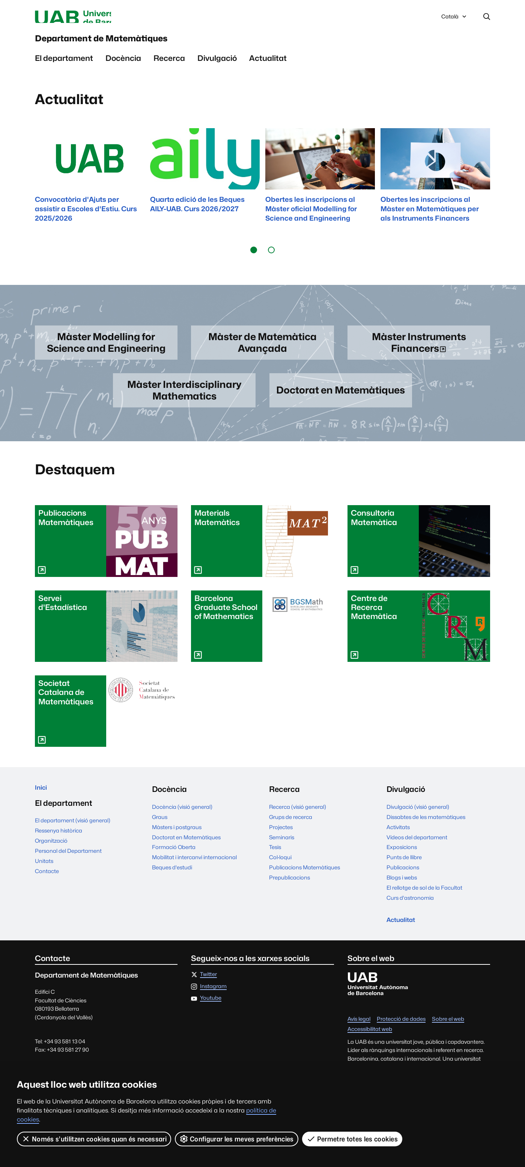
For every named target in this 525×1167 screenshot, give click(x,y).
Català (454, 20)
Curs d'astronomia (410, 913)
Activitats (398, 842)
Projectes (281, 842)
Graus (159, 831)
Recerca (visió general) (297, 821)
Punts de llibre (404, 872)
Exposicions (402, 862)
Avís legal (358, 1037)
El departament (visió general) (72, 839)
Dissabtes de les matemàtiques (426, 831)
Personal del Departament (68, 869)
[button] (253, 259)
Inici (42, 804)
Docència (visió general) (182, 821)
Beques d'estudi (172, 882)
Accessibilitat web (369, 1047)
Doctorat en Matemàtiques (186, 852)
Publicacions (403, 882)
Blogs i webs (402, 892)
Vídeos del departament (417, 852)
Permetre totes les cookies (353, 1138)
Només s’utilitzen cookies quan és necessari (94, 1138)
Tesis (275, 862)
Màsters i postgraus (177, 842)
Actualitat (268, 68)
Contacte (47, 889)
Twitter (208, 992)
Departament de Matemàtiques (146, 44)
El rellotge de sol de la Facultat (424, 902)
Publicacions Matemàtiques (304, 882)
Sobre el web (448, 1037)
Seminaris (281, 852)
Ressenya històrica (58, 849)
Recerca (169, 68)
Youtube (210, 1016)
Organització (51, 859)
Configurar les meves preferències (237, 1138)
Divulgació (217, 68)
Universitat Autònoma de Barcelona (106, 18)
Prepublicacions (289, 892)
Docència (123, 68)
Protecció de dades (401, 1037)
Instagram (213, 1004)
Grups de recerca (290, 831)
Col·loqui (280, 872)
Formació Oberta (174, 862)
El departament (64, 68)
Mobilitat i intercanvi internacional (194, 872)
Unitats (44, 879)
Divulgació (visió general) (418, 821)
